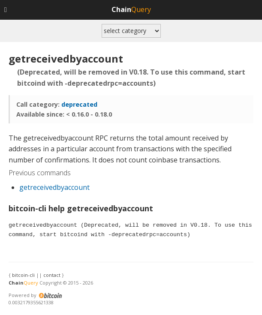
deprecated (79, 104)
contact (51, 275)
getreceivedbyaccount (54, 187)
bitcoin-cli (23, 275)
